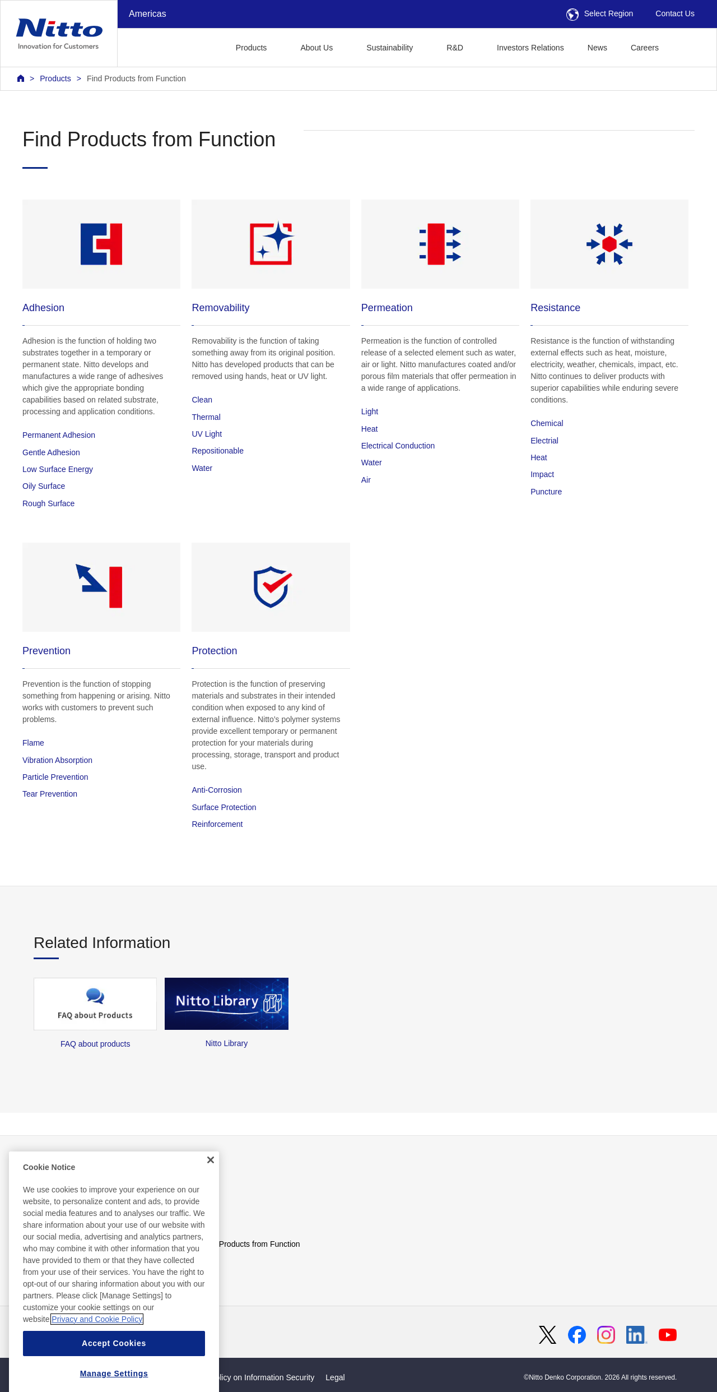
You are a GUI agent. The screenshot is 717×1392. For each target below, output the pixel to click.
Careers (645, 47)
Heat (369, 428)
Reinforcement (217, 824)
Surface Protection (224, 807)
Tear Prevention (49, 793)
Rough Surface (48, 503)
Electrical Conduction (398, 445)
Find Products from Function (136, 78)
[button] (688, 46)
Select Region (600, 13)
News (597, 47)
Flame (33, 742)
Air (366, 479)
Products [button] (251, 47)
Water (202, 468)
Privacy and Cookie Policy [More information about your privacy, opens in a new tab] (97, 1347)
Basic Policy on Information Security (252, 1377)
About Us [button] (316, 47)
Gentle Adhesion (51, 452)
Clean (202, 399)
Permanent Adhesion (58, 435)
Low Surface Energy (57, 469)
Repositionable (218, 450)
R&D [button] (454, 47)
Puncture (546, 491)
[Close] (210, 1189)
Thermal (206, 417)
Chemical (546, 423)
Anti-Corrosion (216, 789)
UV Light (207, 433)
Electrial (544, 440)
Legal (334, 1377)
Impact (542, 474)
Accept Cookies (114, 1371)
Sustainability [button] (389, 47)
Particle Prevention (55, 777)
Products (55, 78)
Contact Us (675, 13)
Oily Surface (43, 486)
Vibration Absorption (57, 760)
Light (369, 411)
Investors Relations (530, 47)
